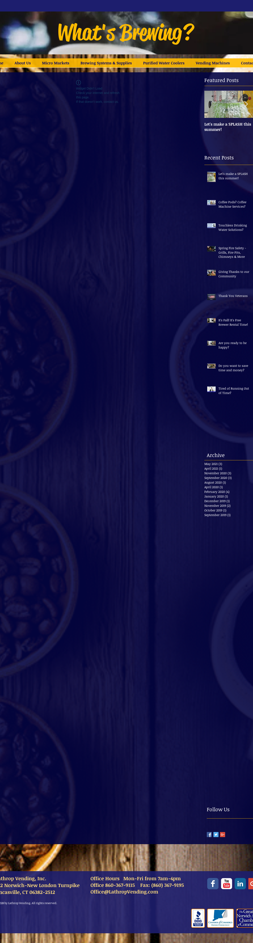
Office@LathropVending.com (124, 891)
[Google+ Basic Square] (222, 834)
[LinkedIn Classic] (240, 883)
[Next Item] (246, 104)
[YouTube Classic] (226, 883)
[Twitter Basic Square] (215, 834)
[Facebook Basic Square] (209, 834)
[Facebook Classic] (212, 883)
